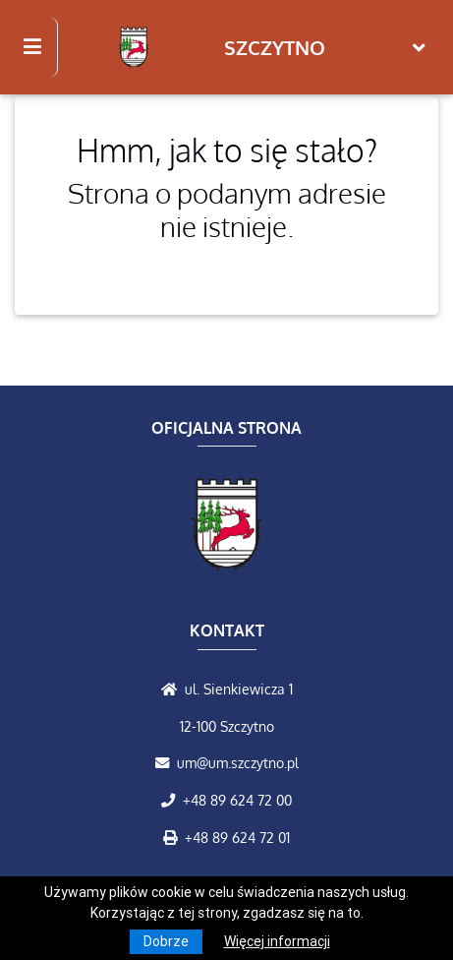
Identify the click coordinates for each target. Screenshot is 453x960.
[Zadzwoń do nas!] (172, 800)
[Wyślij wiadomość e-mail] (166, 762)
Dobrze (166, 941)
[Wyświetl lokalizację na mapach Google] (173, 688)
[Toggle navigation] (419, 47)
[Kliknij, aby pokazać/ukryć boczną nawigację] (41, 47)
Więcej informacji (277, 941)
